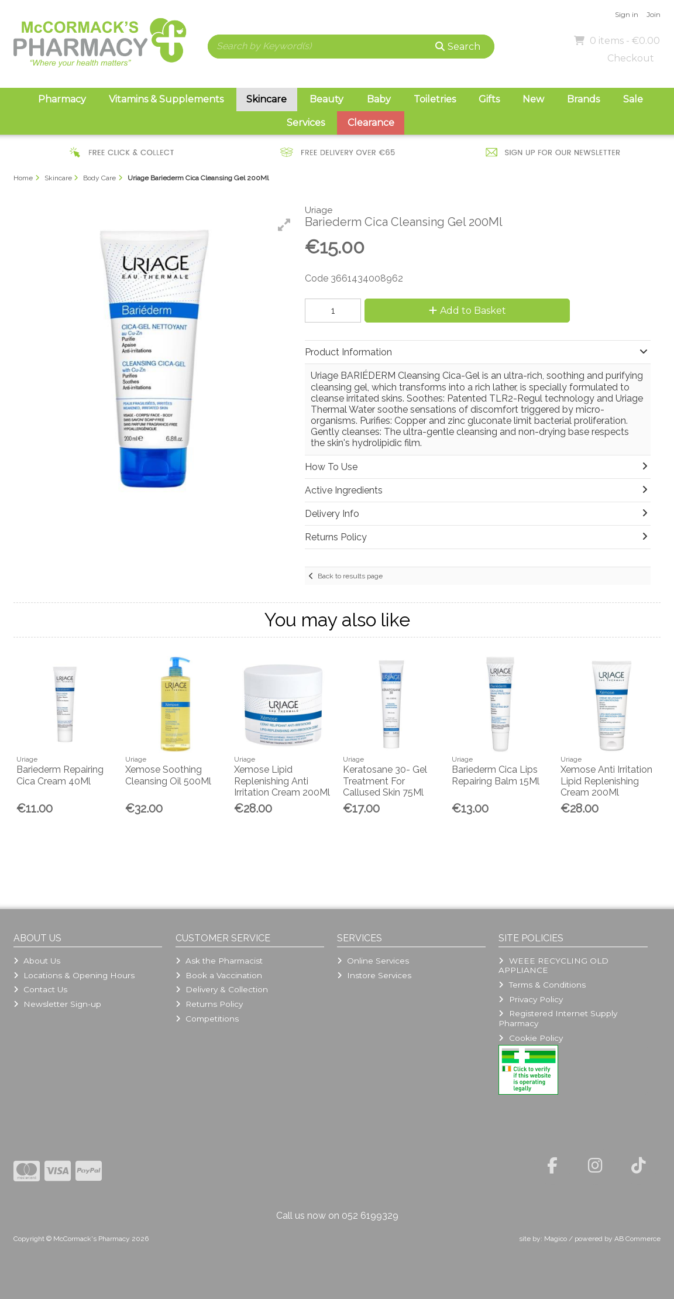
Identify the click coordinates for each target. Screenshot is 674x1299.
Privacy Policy (530, 999)
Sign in (626, 14)
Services (306, 122)
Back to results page (350, 576)
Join (654, 14)
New (533, 99)
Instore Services (374, 975)
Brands (583, 99)
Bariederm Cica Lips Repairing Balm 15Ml (495, 775)
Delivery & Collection (222, 989)
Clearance (371, 122)
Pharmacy (62, 99)
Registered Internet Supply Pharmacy (557, 1018)
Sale (633, 99)
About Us (36, 960)
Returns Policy (209, 1004)
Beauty (326, 99)
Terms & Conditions (541, 984)
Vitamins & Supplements (166, 99)
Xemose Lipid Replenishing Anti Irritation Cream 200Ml (282, 780)
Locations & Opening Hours (74, 975)
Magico (555, 1239)
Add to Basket (467, 310)
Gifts (489, 99)
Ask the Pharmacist (219, 960)
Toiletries (435, 99)
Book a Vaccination (219, 975)
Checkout (630, 58)
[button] (284, 224)
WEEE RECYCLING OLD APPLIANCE (553, 965)
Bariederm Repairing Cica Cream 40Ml (60, 775)
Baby (379, 99)
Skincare (266, 99)
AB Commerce (637, 1239)
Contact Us (40, 989)
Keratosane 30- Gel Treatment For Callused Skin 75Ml (385, 780)
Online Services (373, 960)
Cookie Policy (530, 1038)
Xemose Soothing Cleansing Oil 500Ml (168, 775)
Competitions (207, 1018)
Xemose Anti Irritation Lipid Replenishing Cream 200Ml (606, 780)
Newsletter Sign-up (57, 1004)
